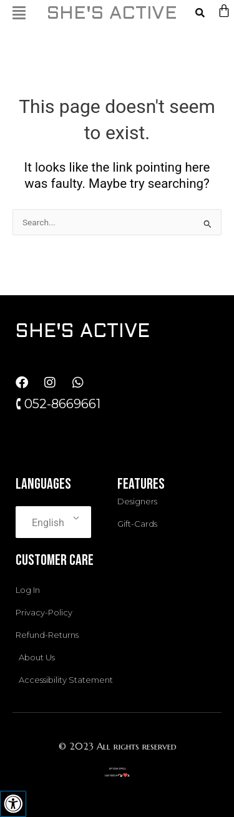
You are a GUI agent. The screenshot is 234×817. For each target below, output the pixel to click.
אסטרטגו (111, 775)
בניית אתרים (117, 768)
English (48, 523)
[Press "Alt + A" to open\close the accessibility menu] (13, 804)
